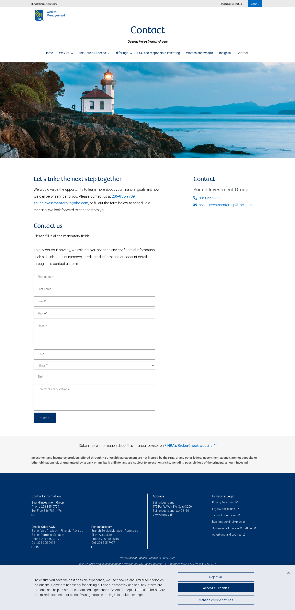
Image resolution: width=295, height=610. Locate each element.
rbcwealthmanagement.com (44, 3)
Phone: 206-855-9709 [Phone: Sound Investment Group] (45, 506)
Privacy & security (223, 502)
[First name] (94, 277)
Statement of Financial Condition (232, 528)
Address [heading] (158, 496)
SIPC (210, 564)
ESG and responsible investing (158, 52)
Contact (242, 52)
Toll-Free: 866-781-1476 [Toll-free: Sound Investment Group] (47, 511)
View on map (161, 514)
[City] (94, 354)
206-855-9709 (123, 196)
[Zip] (94, 377)
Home (49, 52)
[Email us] (33, 515)
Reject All (216, 577)
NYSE (183, 564)
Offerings (123, 52)
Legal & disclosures (224, 509)
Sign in (255, 3)
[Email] (94, 301)
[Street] (94, 334)
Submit (45, 418)
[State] (94, 366)
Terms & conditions (224, 515)
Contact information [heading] (46, 496)
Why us (66, 52)
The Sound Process (94, 52)
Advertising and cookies (227, 534)
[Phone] (94, 314)
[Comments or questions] (94, 397)
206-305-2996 (46, 543)
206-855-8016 (110, 539)
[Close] (288, 572)
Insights (225, 52)
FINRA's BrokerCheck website (188, 445)
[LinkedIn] (37, 547)
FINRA (197, 564)
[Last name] (94, 289)
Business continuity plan (227, 522)
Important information (231, 3)
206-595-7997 (106, 543)
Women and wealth (199, 52)
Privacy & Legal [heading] (223, 496)
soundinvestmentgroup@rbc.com (61, 203)
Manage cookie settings (216, 600)
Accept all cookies (216, 588)
